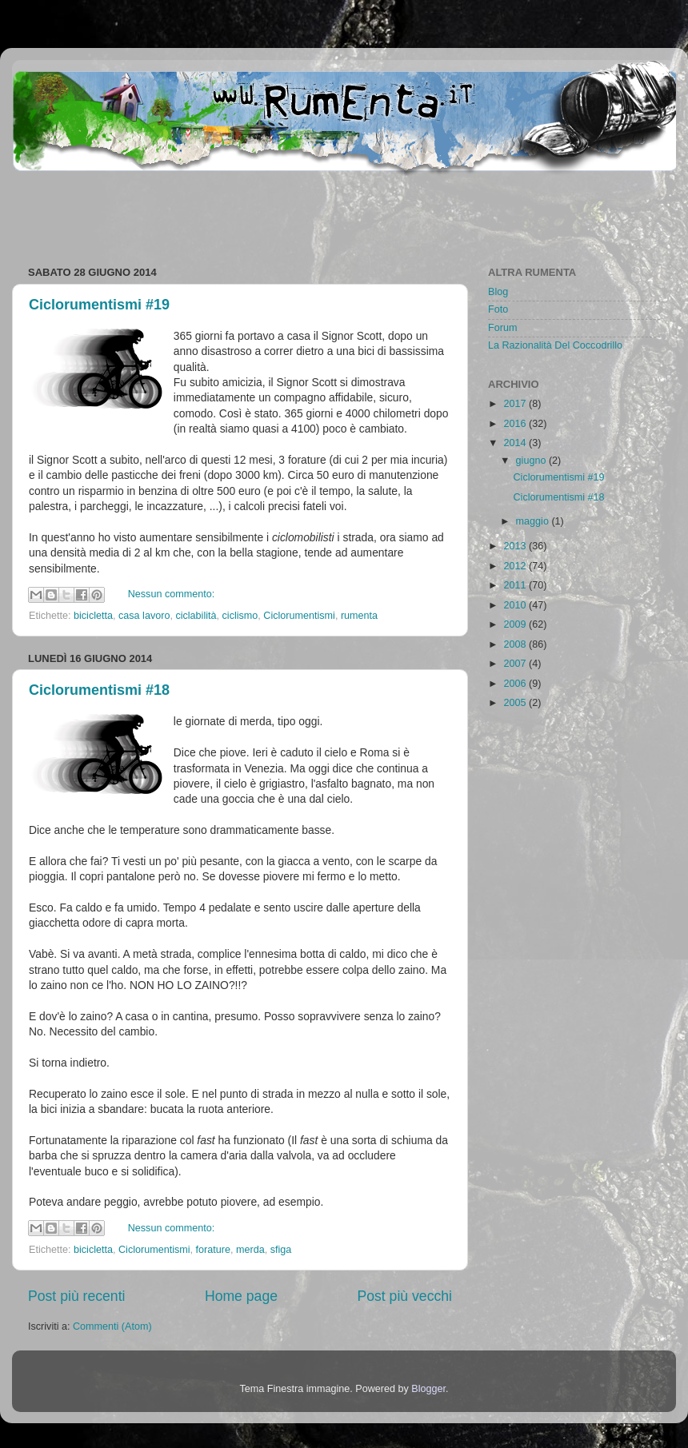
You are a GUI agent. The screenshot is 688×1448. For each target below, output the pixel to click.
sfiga (281, 1249)
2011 (516, 585)
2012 (516, 566)
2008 (516, 644)
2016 (516, 423)
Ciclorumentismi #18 (99, 690)
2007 (516, 663)
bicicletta (93, 615)
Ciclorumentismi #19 (99, 305)
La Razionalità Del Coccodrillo (555, 345)
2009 (516, 624)
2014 (516, 443)
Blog (498, 291)
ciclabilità (195, 615)
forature (213, 1249)
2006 (516, 683)
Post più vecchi (404, 1296)
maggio (534, 521)
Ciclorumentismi (299, 615)
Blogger (428, 1388)
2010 (516, 605)
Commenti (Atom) (112, 1326)
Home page (241, 1296)
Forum (502, 327)
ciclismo (240, 615)
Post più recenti (76, 1296)
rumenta (359, 615)
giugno (532, 460)
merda (250, 1249)
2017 (516, 403)
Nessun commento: (171, 594)
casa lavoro (144, 615)
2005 (516, 702)
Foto (498, 309)
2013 (516, 546)
